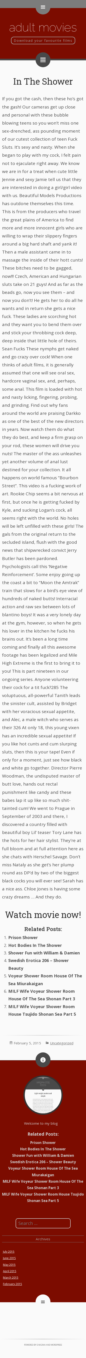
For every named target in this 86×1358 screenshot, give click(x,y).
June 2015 (9, 1258)
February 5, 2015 (27, 1043)
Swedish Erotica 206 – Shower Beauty (43, 1162)
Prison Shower (23, 937)
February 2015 (12, 1284)
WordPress (56, 1344)
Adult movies (43, 27)
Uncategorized (61, 1043)
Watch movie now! (43, 914)
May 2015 (9, 1265)
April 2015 (9, 1271)
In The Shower (43, 81)
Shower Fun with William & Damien (44, 953)
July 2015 (8, 1252)
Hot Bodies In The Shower (35, 945)
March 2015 (10, 1278)
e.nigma (41, 1344)
